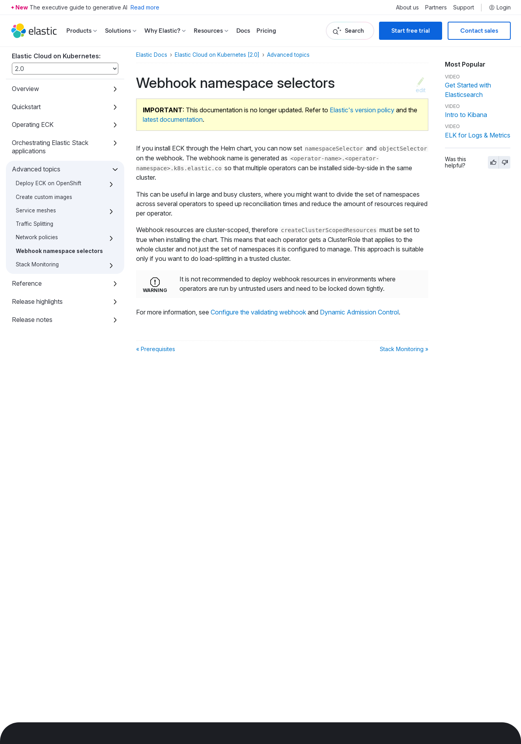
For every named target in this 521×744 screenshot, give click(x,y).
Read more (145, 7)
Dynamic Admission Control (359, 312)
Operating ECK (33, 124)
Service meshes (36, 210)
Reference (27, 283)
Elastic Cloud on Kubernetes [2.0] (217, 55)
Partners (436, 7)
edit (421, 90)
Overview (25, 89)
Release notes (32, 320)
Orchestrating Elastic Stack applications (50, 147)
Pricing (266, 30)
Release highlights (37, 301)
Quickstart (26, 107)
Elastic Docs (151, 55)
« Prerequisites (155, 349)
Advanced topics (36, 169)
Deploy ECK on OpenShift (48, 183)
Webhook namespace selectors (59, 251)
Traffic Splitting (34, 224)
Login (500, 7)
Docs (243, 30)
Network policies (37, 237)
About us (407, 7)
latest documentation (173, 119)
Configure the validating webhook (258, 312)
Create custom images (44, 197)
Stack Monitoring (37, 264)
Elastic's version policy (362, 110)
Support (463, 7)
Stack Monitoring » (404, 349)
